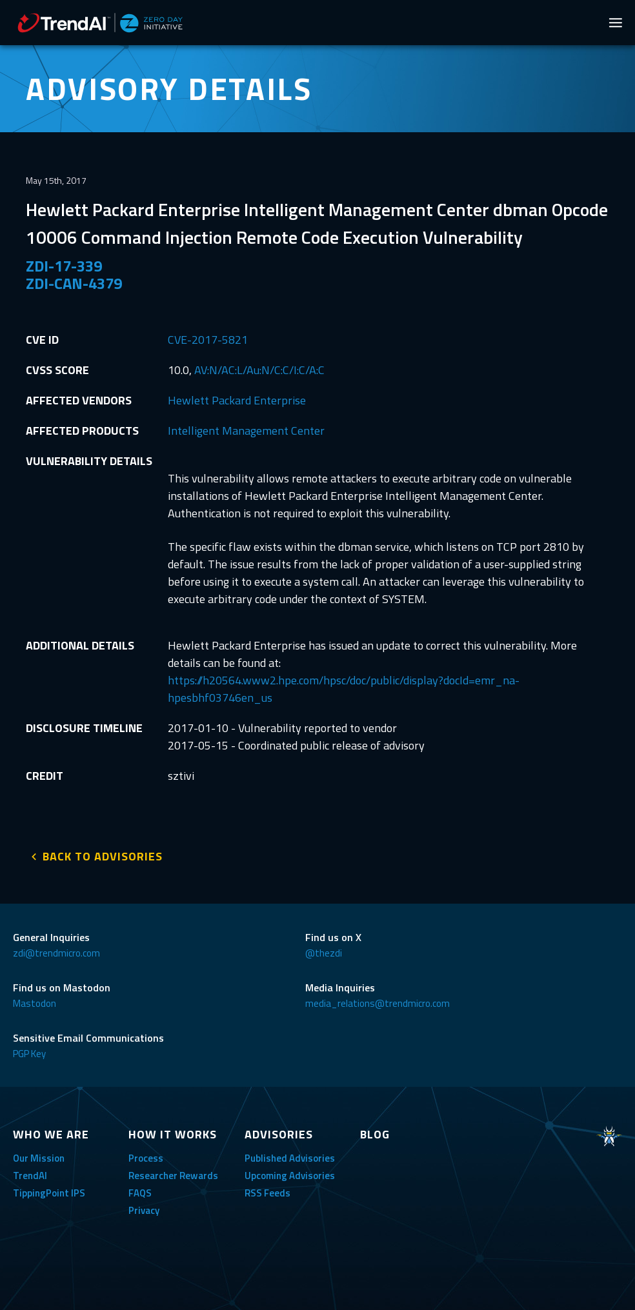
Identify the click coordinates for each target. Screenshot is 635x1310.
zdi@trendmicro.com (56, 950)
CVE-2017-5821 (208, 339)
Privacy (143, 1207)
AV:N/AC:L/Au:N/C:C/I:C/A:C (259, 370)
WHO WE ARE (51, 1131)
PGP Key (29, 1051)
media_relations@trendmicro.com (377, 1000)
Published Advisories (290, 1155)
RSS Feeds (267, 1190)
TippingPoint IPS (49, 1190)
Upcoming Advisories (290, 1173)
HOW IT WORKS (172, 1131)
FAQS (140, 1190)
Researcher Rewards (173, 1173)
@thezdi (323, 950)
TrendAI (30, 1173)
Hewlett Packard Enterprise (237, 400)
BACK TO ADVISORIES (103, 853)
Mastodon (34, 1000)
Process (145, 1155)
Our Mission (39, 1155)
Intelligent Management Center (246, 430)
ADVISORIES (279, 1131)
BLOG (375, 1131)
